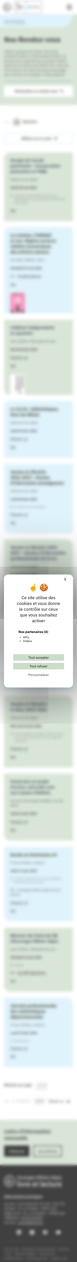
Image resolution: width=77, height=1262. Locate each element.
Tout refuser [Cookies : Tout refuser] (39, 666)
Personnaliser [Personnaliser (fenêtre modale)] (38, 675)
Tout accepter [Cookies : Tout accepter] (38, 657)
